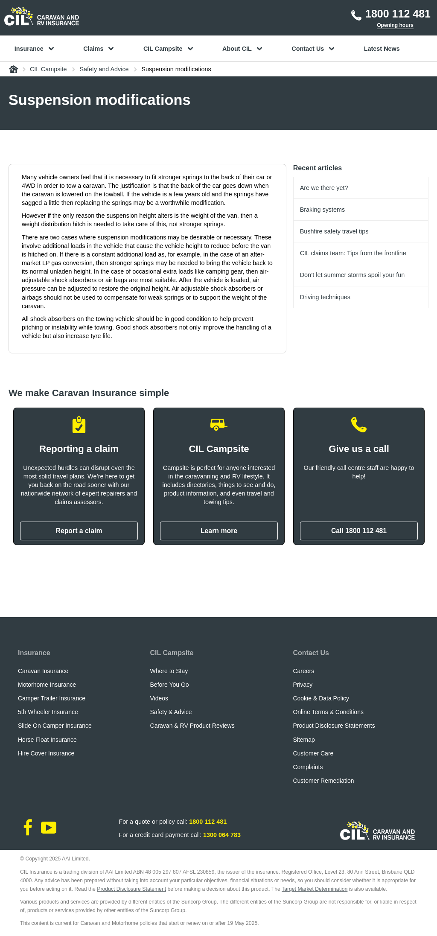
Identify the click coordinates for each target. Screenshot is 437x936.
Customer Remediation (323, 780)
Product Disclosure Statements (334, 725)
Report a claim (78, 530)
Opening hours (395, 25)
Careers (303, 671)
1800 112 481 (208, 821)
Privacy (302, 684)
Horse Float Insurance (47, 739)
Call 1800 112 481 (359, 530)
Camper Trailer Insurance (51, 698)
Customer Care (313, 753)
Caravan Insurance (43, 671)
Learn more (219, 530)
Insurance (34, 652)
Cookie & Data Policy (321, 698)
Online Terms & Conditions (328, 712)
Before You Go (169, 684)
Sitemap (304, 739)
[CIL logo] (41, 16)
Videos (159, 698)
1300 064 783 (222, 834)
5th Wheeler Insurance (48, 712)
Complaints (308, 767)
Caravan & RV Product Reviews (192, 725)
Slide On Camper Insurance (55, 725)
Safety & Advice (171, 712)
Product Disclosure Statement (131, 889)
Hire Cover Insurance (46, 753)
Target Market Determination (314, 889)
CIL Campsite (172, 652)
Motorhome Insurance (47, 684)
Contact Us (311, 652)
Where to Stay (169, 671)
